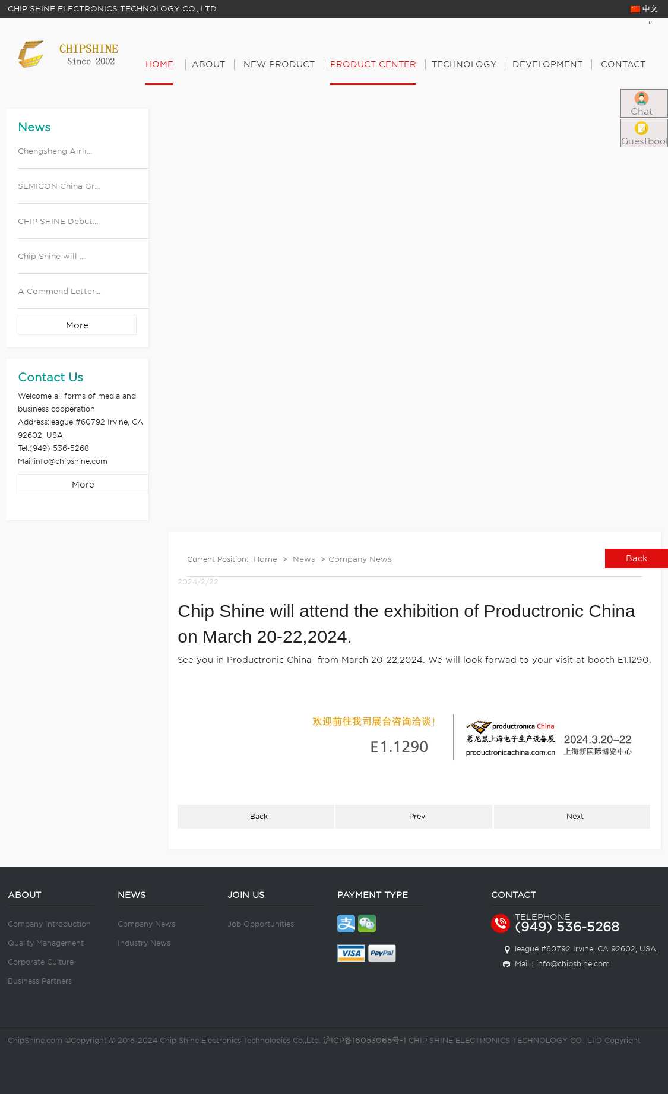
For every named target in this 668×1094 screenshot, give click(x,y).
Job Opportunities (260, 923)
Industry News (144, 942)
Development (547, 64)
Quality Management (46, 942)
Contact (623, 64)
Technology (464, 64)
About (208, 64)
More (77, 325)
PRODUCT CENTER (373, 64)
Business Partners (40, 980)
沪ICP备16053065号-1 (364, 1040)
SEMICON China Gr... (59, 186)
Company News (360, 559)
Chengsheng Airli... (55, 151)
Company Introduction (49, 923)
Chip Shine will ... (51, 256)
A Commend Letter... (59, 291)
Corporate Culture (41, 961)
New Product (279, 64)
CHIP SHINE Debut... (58, 221)
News (304, 559)
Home (159, 64)
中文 (644, 8)
